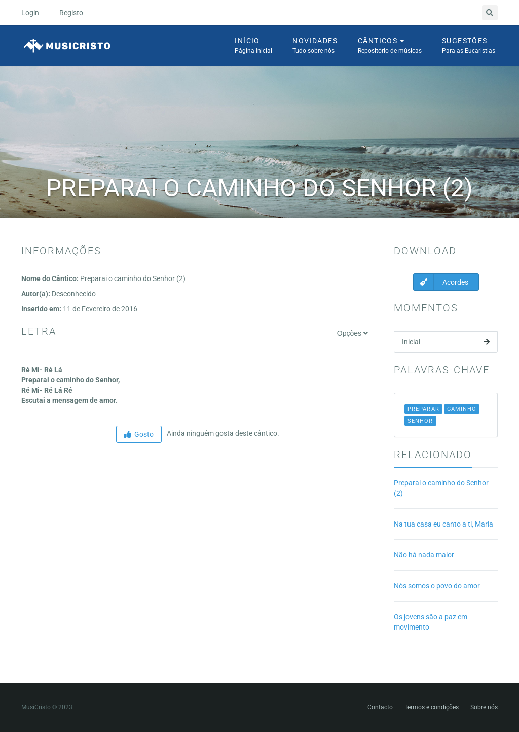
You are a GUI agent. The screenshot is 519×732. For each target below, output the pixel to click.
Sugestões (468, 46)
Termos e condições (431, 707)
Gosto (139, 434)
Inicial (446, 342)
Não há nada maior (424, 555)
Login (30, 13)
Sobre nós (484, 707)
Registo (71, 13)
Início (253, 46)
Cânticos (390, 46)
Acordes (441, 282)
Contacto (380, 707)
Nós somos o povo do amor (437, 586)
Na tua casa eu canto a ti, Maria (443, 524)
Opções (352, 333)
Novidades (315, 46)
